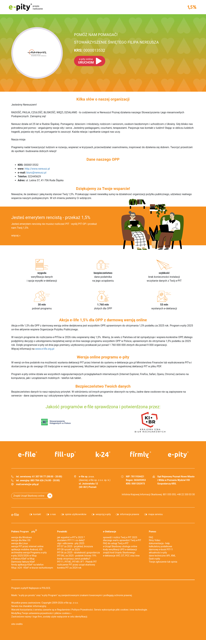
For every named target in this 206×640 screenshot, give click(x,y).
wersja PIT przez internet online (27, 546)
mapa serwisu (155, 514)
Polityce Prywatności (82, 609)
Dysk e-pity (154, 558)
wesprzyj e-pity (103, 514)
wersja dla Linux (19, 543)
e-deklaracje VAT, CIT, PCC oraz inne (121, 555)
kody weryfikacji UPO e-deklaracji (120, 549)
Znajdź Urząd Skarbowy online (28, 495)
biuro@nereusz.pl (36, 172)
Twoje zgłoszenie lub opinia (163, 561)
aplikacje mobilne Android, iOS (26, 549)
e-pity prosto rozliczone (26, 7)
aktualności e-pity (158, 552)
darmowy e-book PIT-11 (161, 549)
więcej (15, 235)
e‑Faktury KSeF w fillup (23, 558)
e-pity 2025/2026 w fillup (24, 555)
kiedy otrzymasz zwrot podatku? (73, 558)
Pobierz (24, 531)
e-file (15, 515)
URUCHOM (86, 61)
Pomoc (152, 531)
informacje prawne (129, 514)
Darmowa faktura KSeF (23, 561)
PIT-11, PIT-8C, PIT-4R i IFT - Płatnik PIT (77, 561)
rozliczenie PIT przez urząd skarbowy (76, 564)
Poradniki (62, 531)
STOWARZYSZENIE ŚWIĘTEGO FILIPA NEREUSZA (116, 42)
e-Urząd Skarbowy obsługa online (120, 546)
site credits (17, 624)
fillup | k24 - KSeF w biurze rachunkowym (32, 567)
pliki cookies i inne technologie (131, 609)
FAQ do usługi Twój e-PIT (116, 543)
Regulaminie (63, 609)
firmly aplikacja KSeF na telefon (27, 564)
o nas (53, 514)
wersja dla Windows (21, 537)
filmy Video (154, 540)
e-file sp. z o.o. (71, 602)
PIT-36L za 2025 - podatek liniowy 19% (76, 555)
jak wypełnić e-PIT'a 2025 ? (71, 537)
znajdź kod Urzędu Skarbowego (119, 552)
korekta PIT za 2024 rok (69, 567)
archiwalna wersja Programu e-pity (29, 552)
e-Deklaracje (109, 531)
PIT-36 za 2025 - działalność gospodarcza (78, 552)
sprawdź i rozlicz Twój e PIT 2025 (120, 537)
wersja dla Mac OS (20, 540)
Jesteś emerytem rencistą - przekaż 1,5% (50, 217)
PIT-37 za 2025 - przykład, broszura (75, 546)
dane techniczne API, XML (162, 555)
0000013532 (89, 50)
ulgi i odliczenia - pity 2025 (70, 543)
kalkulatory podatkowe (160, 546)
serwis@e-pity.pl (30, 484)
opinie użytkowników (75, 514)
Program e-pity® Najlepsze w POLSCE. (31, 588)
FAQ (151, 537)
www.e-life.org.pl (44, 348)
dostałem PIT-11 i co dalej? (71, 540)
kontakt (37, 514)
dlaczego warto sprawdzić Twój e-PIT (122, 540)
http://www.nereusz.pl (37, 168)
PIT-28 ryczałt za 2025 (68, 549)
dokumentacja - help (159, 543)
